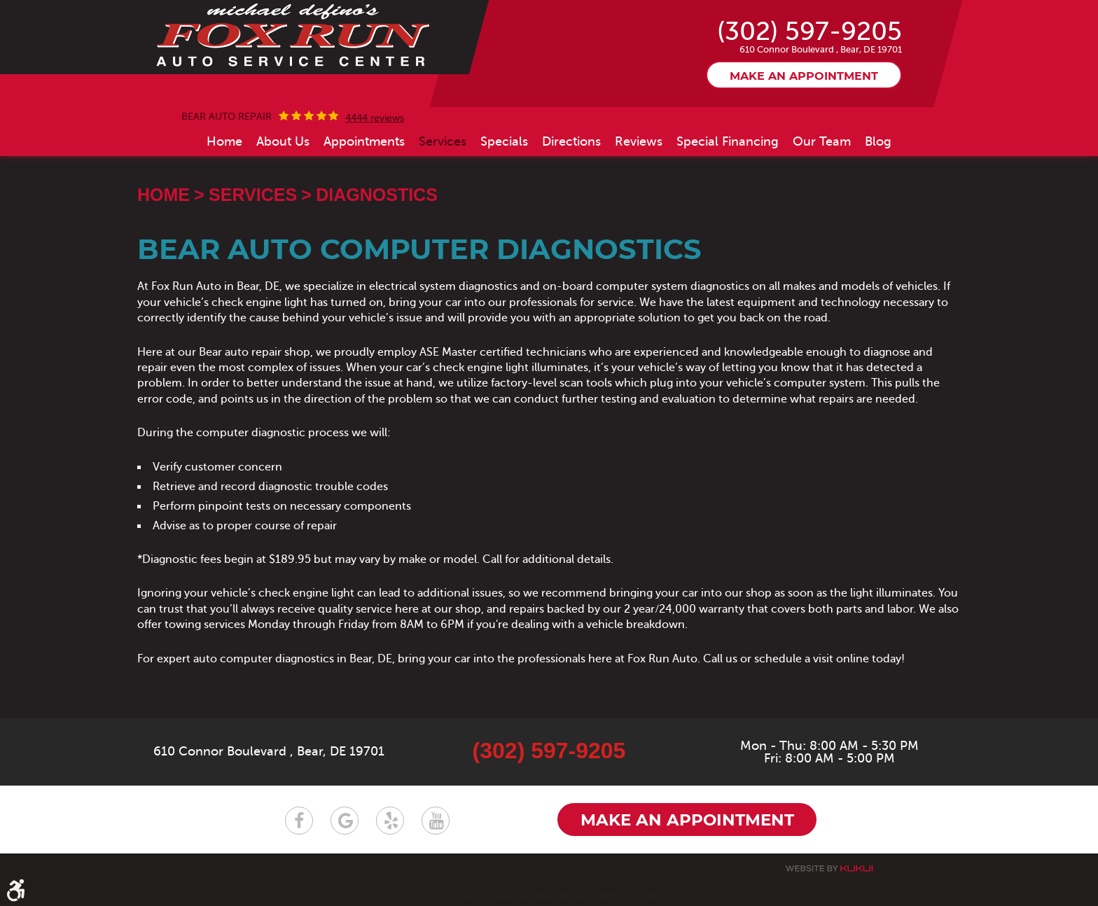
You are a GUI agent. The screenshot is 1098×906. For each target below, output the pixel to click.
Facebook (299, 821)
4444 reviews (374, 118)
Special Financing (727, 141)
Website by (829, 868)
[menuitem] (224, 141)
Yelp (390, 821)
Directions (571, 141)
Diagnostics (377, 194)
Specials (504, 141)
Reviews (638, 141)
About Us (283, 141)
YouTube (436, 821)
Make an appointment (804, 76)
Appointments (364, 141)
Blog (878, 141)
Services (442, 141)
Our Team (822, 141)
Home (224, 141)
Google (345, 821)
